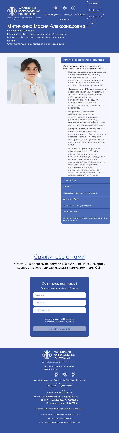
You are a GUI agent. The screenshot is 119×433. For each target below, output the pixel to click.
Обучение (92, 3)
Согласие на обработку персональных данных (59, 415)
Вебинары (79, 14)
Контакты (80, 380)
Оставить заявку (59, 328)
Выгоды (68, 14)
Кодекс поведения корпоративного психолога (59, 408)
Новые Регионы (95, 16)
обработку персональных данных (60, 321)
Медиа (69, 392)
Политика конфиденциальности (59, 418)
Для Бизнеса (94, 10)
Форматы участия (53, 14)
